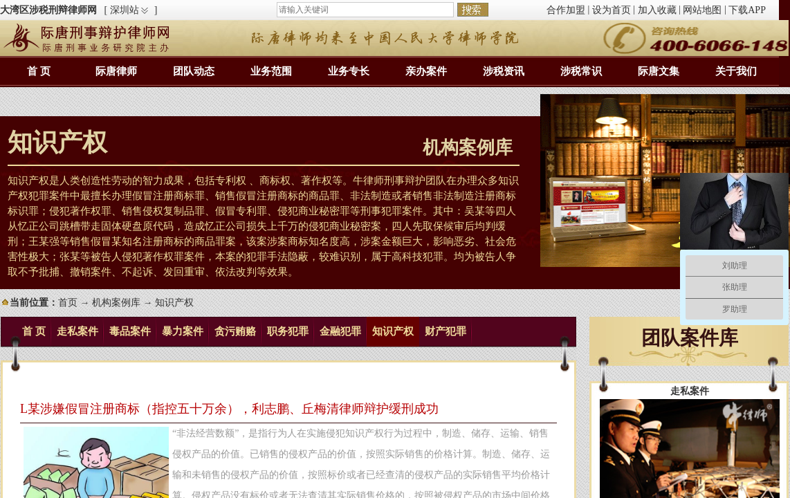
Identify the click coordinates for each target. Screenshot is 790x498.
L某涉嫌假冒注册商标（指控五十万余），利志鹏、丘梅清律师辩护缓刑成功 (229, 409)
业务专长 (348, 71)
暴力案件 (182, 331)
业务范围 (271, 71)
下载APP (747, 10)
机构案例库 (116, 302)
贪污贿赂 (235, 331)
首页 (67, 302)
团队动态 (193, 71)
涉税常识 (581, 71)
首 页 (38, 71)
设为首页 (611, 10)
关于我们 (736, 71)
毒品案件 (130, 331)
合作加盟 (565, 10)
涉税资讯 (503, 71)
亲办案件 (426, 71)
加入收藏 (657, 10)
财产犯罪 (445, 331)
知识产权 (393, 331)
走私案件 (77, 331)
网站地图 (702, 10)
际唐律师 (116, 71)
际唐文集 (658, 71)
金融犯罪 (340, 331)
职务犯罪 (288, 331)
